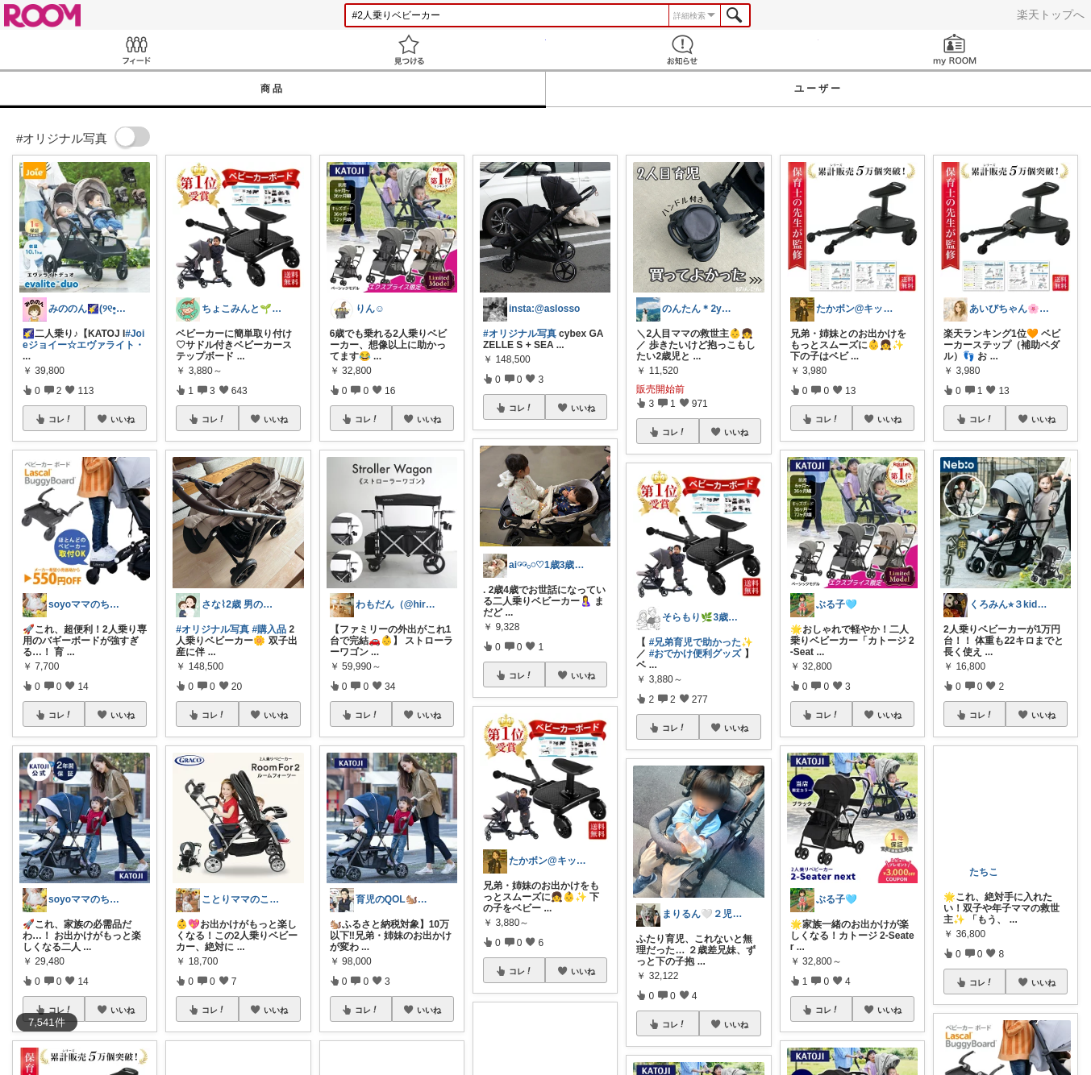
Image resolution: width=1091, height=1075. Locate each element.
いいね (122, 419)
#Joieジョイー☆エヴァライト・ (83, 339)
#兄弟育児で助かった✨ (701, 642)
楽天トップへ (1051, 14)
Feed (136, 49)
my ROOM (954, 49)
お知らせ (682, 49)
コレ (60, 419)
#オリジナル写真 (212, 629)
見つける (409, 49)
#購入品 (269, 629)
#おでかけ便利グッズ (695, 653)
